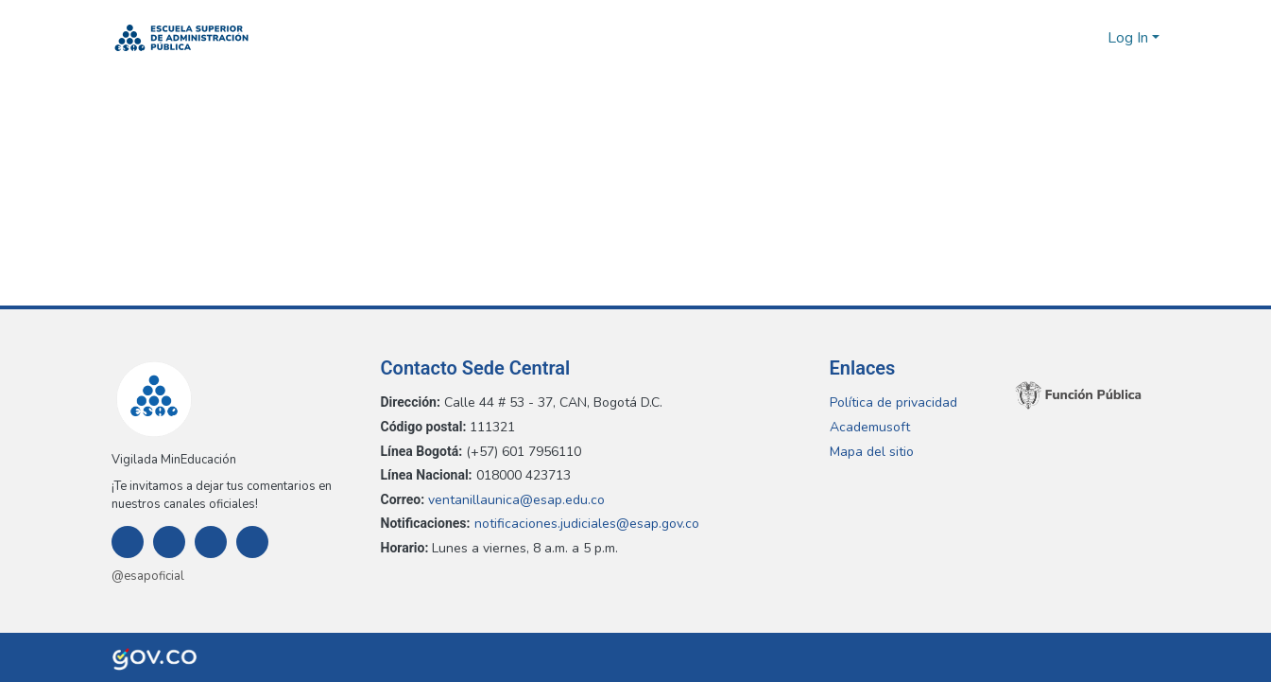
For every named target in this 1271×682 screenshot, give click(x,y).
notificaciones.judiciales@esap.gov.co (588, 524)
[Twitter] (211, 542)
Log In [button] (1130, 37)
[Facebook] (128, 542)
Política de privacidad (893, 402)
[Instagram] (169, 542)
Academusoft (870, 427)
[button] (182, 38)
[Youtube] (252, 542)
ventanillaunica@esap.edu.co (519, 500)
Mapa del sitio (872, 452)
